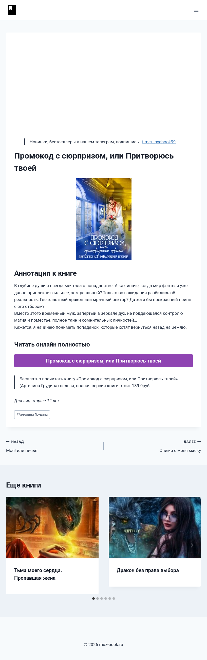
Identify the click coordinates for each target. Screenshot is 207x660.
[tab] (93, 598)
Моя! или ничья (52, 445)
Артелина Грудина (32, 414)
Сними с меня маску (154, 445)
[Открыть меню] (196, 10)
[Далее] (191, 545)
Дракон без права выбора (148, 570)
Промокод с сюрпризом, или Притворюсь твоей (103, 361)
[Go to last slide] (15, 545)
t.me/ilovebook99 (159, 141)
